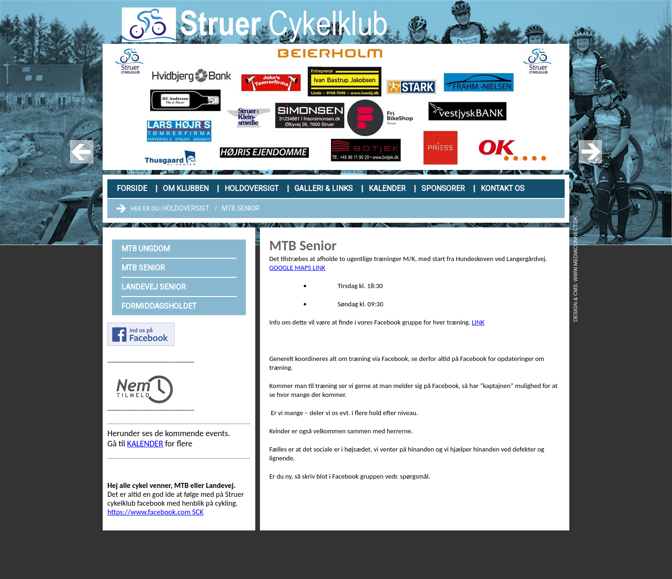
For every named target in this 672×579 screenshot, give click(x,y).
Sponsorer (443, 188)
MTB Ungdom (145, 248)
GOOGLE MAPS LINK (297, 267)
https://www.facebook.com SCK (155, 512)
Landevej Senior (153, 286)
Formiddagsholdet (158, 306)
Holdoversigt (251, 188)
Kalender (387, 188)
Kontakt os (503, 188)
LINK (478, 322)
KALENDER (145, 443)
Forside (132, 188)
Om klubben (186, 188)
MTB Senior (240, 208)
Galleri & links (323, 188)
